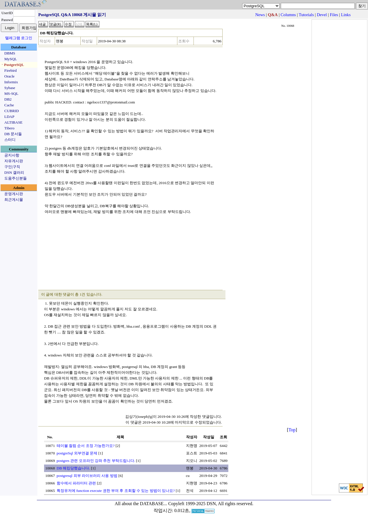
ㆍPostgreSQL (12, 65)
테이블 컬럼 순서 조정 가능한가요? (86, 445)
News (260, 14)
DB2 (8, 99)
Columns (288, 14)
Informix (11, 82)
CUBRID (11, 111)
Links (345, 14)
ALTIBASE (13, 122)
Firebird (10, 70)
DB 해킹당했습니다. (73, 468)
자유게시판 (13, 161)
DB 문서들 (13, 134)
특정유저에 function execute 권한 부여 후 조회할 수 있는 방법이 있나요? (116, 490)
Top (292, 429)
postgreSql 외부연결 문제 (77, 453)
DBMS (9, 53)
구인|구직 (12, 167)
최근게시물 (13, 199)
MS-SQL (11, 93)
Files (334, 14)
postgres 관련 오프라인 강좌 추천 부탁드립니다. (96, 460)
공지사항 (11, 155)
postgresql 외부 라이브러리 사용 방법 (87, 475)
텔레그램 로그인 (18, 38)
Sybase (9, 88)
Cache (9, 105)
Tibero (9, 128)
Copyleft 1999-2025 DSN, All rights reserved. (210, 503)
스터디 (10, 139)
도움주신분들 (15, 178)
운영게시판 (13, 194)
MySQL (10, 59)
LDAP (9, 116)
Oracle (9, 76)
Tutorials (306, 14)
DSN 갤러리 (14, 172)
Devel (322, 14)
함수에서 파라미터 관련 (76, 483)
